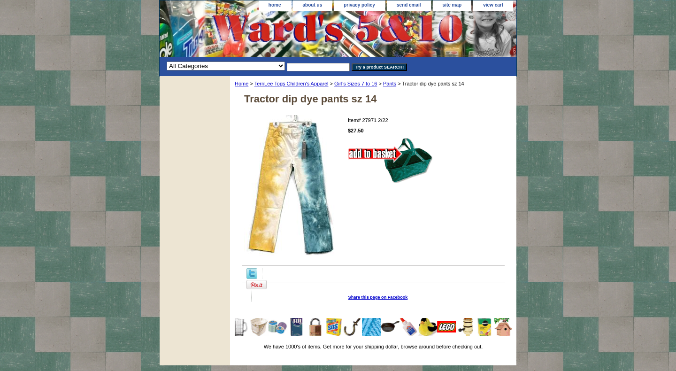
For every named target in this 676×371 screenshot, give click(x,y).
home (275, 5)
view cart (493, 5)
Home (241, 83)
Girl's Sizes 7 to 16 (355, 83)
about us (313, 5)
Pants (389, 83)
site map (452, 5)
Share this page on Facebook (378, 297)
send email (409, 5)
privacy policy (359, 5)
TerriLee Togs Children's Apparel (291, 83)
